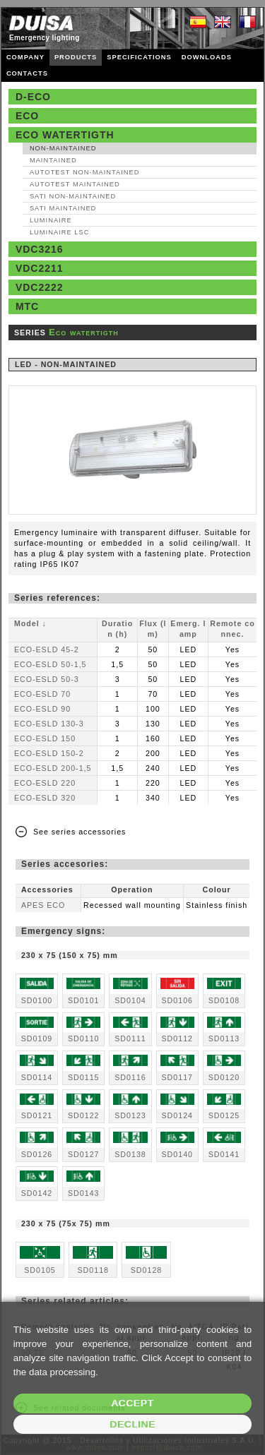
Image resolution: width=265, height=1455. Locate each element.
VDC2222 (40, 287)
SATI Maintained (63, 208)
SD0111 (130, 1038)
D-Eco (33, 96)
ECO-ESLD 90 (42, 709)
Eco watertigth (65, 134)
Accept (132, 1403)
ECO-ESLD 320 (45, 798)
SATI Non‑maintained (73, 196)
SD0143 (84, 1193)
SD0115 (84, 1077)
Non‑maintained (63, 148)
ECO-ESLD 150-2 (49, 753)
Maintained (53, 160)
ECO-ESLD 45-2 (46, 649)
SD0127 (84, 1154)
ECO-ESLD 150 (45, 738)
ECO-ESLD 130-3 (49, 723)
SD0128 (147, 1270)
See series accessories (79, 831)
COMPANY (25, 57)
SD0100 (37, 1000)
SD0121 (37, 1115)
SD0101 (84, 1000)
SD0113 (224, 1038)
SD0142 (37, 1193)
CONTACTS (27, 73)
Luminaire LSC (60, 232)
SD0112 (177, 1038)
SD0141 (224, 1154)
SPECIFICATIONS (139, 57)
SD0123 (130, 1115)
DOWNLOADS (207, 57)
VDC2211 (40, 268)
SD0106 (177, 1000)
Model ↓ (30, 623)
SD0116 (130, 1077)
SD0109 (37, 1038)
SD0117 (177, 1077)
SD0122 (84, 1115)
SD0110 (84, 1038)
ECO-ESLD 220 (45, 783)
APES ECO (43, 905)
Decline (132, 1424)
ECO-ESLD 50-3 (46, 679)
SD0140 (177, 1154)
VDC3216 (40, 249)
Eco (27, 115)
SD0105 (40, 1270)
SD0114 (37, 1077)
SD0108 (224, 1000)
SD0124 (177, 1115)
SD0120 (224, 1077)
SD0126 (37, 1154)
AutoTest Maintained (75, 184)
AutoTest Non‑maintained (85, 172)
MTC (27, 306)
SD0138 (130, 1154)
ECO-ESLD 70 (42, 694)
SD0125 (224, 1115)
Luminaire (51, 220)
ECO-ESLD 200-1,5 (53, 768)
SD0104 (130, 1000)
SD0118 (93, 1270)
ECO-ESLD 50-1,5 (50, 664)
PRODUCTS (75, 57)
